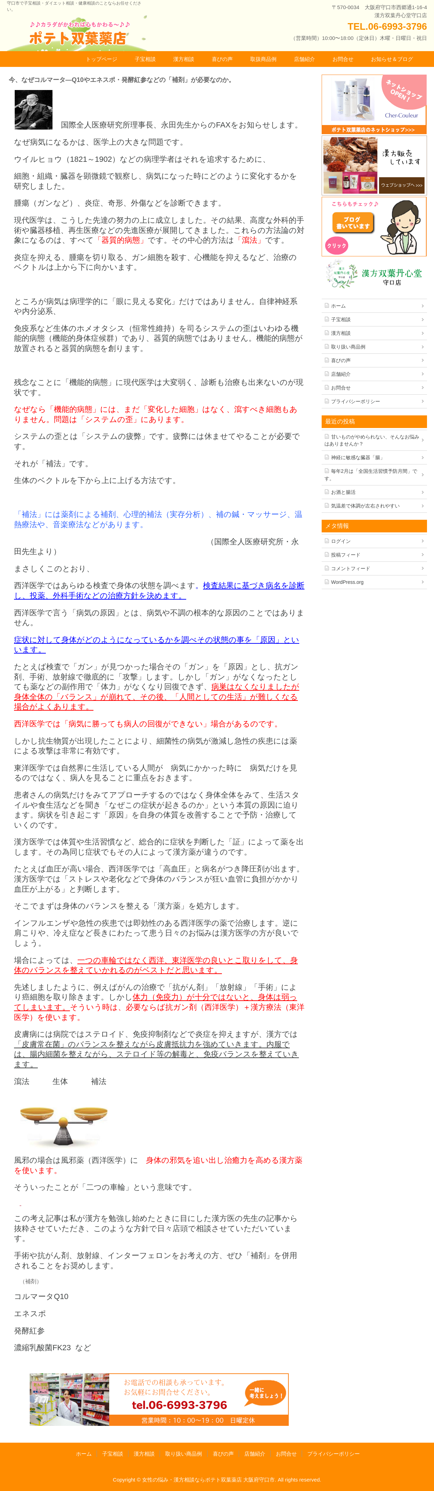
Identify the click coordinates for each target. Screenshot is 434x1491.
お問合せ (343, 59)
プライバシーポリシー (355, 401)
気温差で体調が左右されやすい (365, 506)
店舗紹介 (304, 59)
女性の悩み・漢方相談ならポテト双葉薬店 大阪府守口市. (209, 1480)
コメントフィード (350, 568)
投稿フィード (345, 555)
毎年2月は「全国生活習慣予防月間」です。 (370, 474)
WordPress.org (347, 582)
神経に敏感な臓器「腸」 (358, 457)
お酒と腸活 (343, 492)
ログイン (341, 541)
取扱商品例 (263, 59)
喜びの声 (222, 59)
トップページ (101, 59)
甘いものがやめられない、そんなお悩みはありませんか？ (371, 440)
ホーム (338, 306)
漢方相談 (183, 59)
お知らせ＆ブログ (392, 59)
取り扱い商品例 (348, 347)
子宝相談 (145, 59)
